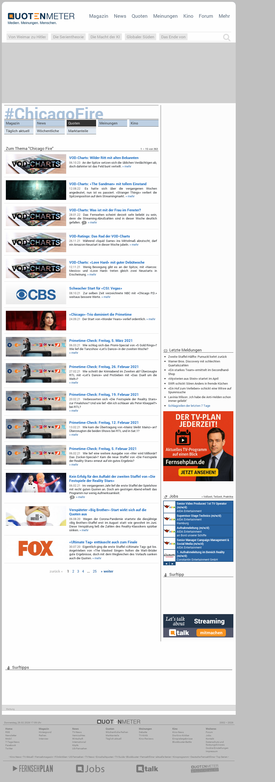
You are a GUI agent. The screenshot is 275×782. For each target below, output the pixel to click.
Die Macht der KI (105, 36)
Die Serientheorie (68, 36)
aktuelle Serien (163, 756)
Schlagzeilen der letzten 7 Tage (189, 405)
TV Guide (120, 756)
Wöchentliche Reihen (48, 131)
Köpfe (75, 745)
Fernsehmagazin (44, 756)
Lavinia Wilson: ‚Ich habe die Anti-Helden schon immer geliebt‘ (199, 399)
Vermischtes (78, 735)
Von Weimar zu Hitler (27, 36)
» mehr (126, 166)
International (79, 741)
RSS (7, 732)
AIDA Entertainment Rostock (196, 543)
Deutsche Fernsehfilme (203, 756)
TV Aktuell (28, 756)
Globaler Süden (140, 36)
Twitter (9, 748)
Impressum (212, 751)
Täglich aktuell (17, 130)
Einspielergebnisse (182, 738)
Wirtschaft (77, 738)
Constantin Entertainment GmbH (194, 555)
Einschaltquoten (104, 756)
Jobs (208, 735)
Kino (188, 16)
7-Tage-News (12, 741)
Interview (43, 738)
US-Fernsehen (79, 748)
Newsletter (10, 735)
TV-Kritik (143, 735)
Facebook (10, 745)
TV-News (77, 732)
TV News (89, 756)
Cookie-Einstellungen (217, 748)
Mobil (8, 738)
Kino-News (178, 732)
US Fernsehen (76, 756)
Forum (206, 16)
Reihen (42, 735)
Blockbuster (132, 756)
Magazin (98, 16)
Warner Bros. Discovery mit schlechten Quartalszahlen (194, 363)
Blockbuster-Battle (182, 741)
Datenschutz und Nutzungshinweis (215, 743)
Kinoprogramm (181, 756)
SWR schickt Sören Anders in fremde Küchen (198, 383)
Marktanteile (78, 130)
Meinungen (165, 16)
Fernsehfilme (147, 756)
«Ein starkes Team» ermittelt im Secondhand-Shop (198, 372)
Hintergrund (45, 732)
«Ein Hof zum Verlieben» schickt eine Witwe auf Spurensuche (199, 390)
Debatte (143, 732)
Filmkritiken (61, 756)
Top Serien (222, 756)
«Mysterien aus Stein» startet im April (193, 378)
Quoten (140, 16)
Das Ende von (173, 36)
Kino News (15, 756)
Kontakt (210, 738)
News (120, 16)
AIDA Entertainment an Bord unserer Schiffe (195, 507)
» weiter (107, 571)
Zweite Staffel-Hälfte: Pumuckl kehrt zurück (197, 356)
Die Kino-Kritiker (180, 735)
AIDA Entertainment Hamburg (192, 519)
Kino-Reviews (146, 738)
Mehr (224, 16)
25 (95, 571)
